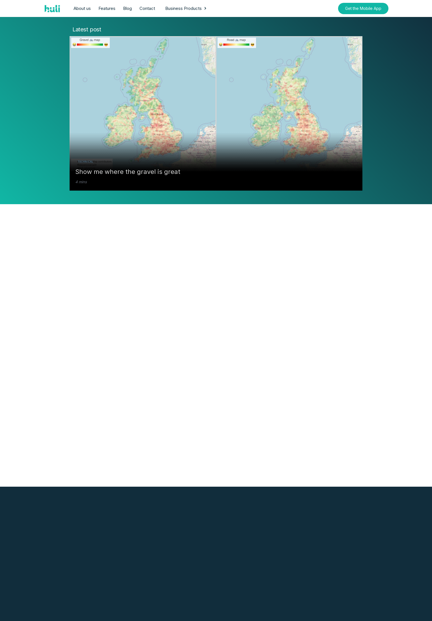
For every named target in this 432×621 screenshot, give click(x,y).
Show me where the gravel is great (127, 171)
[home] (53, 8)
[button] (186, 8)
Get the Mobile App (363, 8)
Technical (85, 161)
